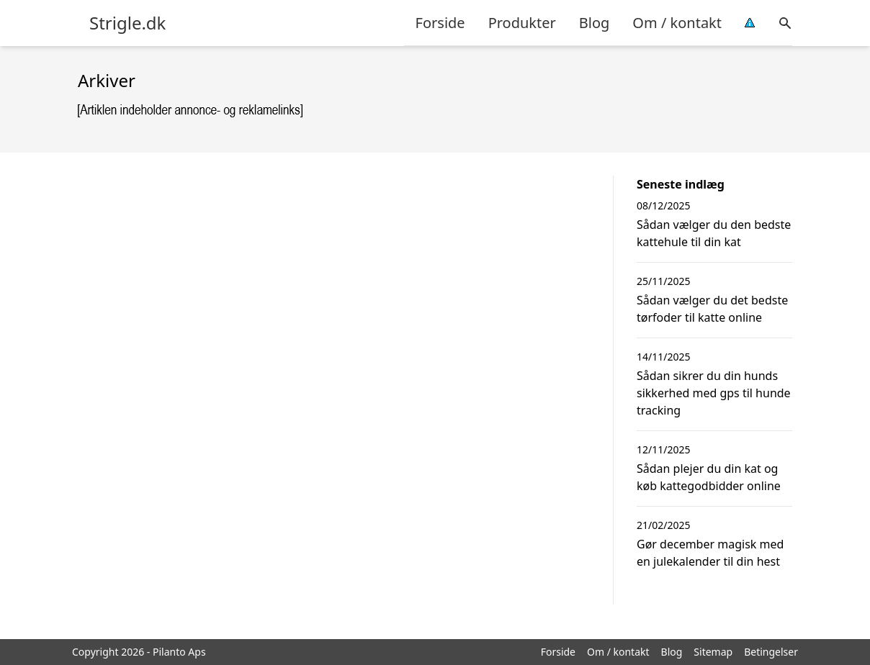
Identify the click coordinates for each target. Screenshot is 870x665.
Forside (440, 22)
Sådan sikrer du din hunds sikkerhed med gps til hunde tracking (714, 393)
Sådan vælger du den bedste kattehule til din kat (714, 233)
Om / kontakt (677, 22)
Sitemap (713, 652)
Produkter (522, 22)
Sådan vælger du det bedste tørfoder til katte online (712, 308)
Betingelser (771, 652)
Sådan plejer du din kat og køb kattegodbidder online (709, 477)
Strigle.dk (127, 23)
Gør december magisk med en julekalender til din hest (710, 552)
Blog (594, 22)
